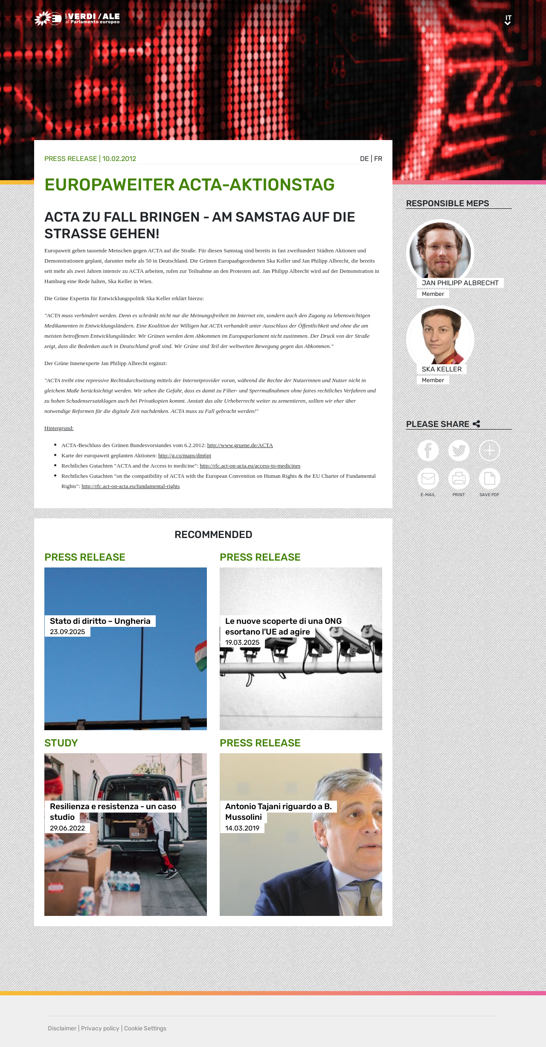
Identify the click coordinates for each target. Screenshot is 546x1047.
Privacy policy (100, 1028)
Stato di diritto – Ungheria (100, 621)
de (364, 159)
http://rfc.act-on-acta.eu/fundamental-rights (130, 486)
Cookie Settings (145, 1028)
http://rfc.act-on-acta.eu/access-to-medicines (250, 465)
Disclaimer (62, 1028)
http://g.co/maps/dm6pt (184, 455)
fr (378, 159)
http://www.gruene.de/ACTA (240, 445)
